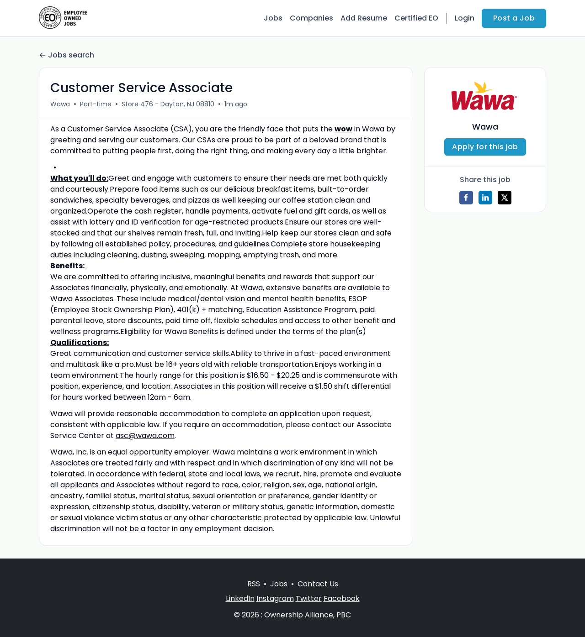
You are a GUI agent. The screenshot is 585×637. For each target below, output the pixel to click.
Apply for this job (485, 146)
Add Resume (363, 18)
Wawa (60, 104)
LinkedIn (240, 598)
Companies (311, 18)
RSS (253, 584)
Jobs (273, 18)
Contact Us (318, 584)
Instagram (275, 598)
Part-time (96, 104)
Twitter (309, 598)
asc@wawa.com (145, 435)
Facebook (342, 598)
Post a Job (514, 18)
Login (464, 18)
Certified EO (416, 18)
